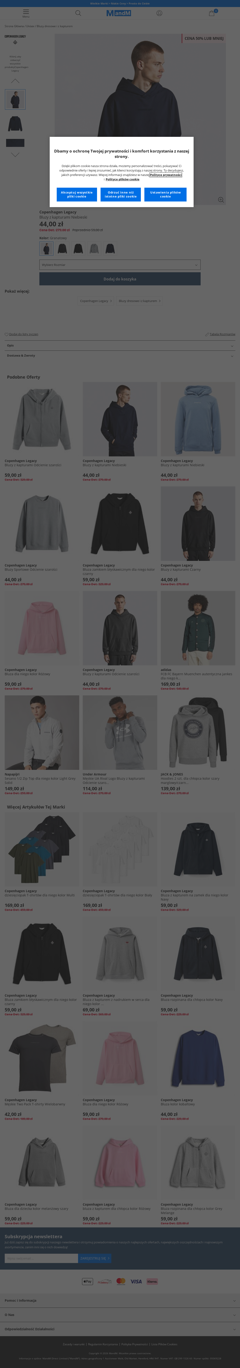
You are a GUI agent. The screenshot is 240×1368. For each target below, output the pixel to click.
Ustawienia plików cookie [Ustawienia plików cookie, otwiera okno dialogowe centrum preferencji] (165, 194)
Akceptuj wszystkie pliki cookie (77, 194)
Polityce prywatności (166, 175)
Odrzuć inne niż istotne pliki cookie (121, 194)
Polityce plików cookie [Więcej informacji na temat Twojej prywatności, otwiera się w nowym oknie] (122, 179)
